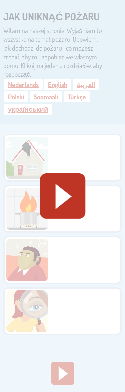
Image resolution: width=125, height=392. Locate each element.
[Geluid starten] (62, 196)
